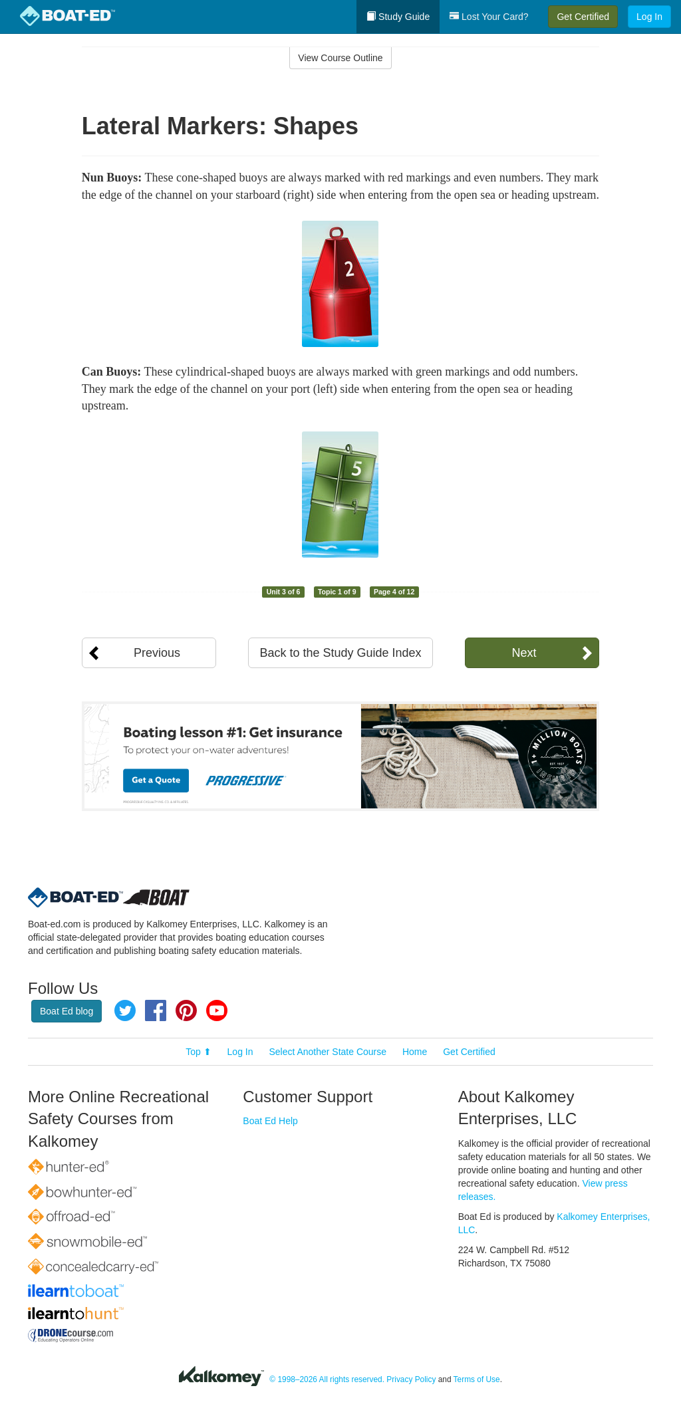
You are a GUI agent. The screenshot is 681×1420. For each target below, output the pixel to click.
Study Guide (398, 16)
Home (414, 1051)
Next (523, 652)
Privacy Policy (411, 1379)
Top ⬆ (198, 1051)
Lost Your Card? (489, 16)
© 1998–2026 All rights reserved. (326, 1379)
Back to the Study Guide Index (340, 652)
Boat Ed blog (66, 1011)
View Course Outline (340, 58)
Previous (157, 652)
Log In (649, 16)
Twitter (125, 1010)
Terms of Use (477, 1379)
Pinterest (186, 1010)
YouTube (216, 1010)
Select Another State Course (327, 1051)
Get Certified (583, 16)
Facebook (155, 1010)
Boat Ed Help (270, 1121)
